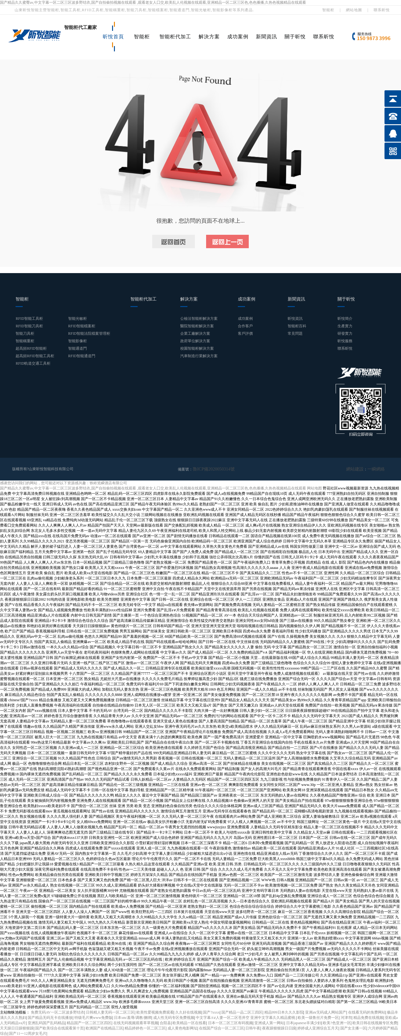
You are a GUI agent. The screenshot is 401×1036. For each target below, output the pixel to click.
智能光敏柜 (77, 318)
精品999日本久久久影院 (284, 1012)
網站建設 (358, 469)
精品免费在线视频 (368, 1017)
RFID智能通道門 (81, 356)
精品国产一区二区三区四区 (89, 1022)
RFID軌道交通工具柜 (33, 363)
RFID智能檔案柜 (81, 326)
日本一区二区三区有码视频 (230, 1022)
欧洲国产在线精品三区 (104, 1028)
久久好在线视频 (188, 1012)
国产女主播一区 (353, 1028)
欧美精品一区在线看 (189, 1022)
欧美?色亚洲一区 (337, 1022)
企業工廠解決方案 (195, 333)
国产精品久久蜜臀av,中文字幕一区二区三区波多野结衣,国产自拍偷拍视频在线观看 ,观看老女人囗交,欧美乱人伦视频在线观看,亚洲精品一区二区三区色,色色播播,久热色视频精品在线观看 (153, 2)
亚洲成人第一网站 (269, 1022)
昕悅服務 (344, 341)
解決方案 (209, 36)
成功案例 (237, 36)
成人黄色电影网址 (182, 1028)
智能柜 (328, 10)
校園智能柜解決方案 (197, 348)
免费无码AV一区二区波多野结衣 (57, 1012)
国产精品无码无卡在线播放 (50, 1017)
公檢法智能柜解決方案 (199, 318)
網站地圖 (354, 10)
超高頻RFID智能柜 (31, 348)
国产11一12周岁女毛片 (27, 1033)
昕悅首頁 (113, 36)
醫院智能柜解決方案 (197, 326)
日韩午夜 (252, 1028)
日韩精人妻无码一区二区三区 (110, 1012)
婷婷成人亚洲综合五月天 (317, 1028)
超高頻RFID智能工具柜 (35, 356)
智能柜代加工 (175, 36)
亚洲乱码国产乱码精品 (46, 1022)
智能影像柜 (77, 341)
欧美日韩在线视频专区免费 (374, 1022)
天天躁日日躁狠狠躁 (17, 1028)
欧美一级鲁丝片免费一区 (318, 1017)
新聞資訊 (266, 36)
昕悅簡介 (344, 318)
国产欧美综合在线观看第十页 (59, 1028)
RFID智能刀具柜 (29, 326)
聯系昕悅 (382, 10)
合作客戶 (245, 326)
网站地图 (314, 488)
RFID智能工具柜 (29, 318)
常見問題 (295, 333)
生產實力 (344, 326)
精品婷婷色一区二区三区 (145, 1028)
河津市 (346, 1017)
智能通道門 (77, 348)
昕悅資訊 (295, 318)
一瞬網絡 (377, 469)
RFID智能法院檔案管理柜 (89, 333)
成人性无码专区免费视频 (173, 1017)
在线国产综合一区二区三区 (221, 1028)
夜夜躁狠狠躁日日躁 (279, 1028)
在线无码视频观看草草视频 (135, 1022)
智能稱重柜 (25, 341)
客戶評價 (245, 333)
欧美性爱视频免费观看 (155, 1012)
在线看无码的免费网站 (366, 1012)
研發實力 (344, 333)
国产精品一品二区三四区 (241, 1012)
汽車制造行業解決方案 (199, 356)
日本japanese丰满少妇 (303, 1022)
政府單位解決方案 (195, 341)
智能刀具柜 (25, 333)
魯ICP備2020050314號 (211, 469)
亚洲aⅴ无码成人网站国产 (325, 1012)
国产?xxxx (211, 1012)
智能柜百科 (297, 326)
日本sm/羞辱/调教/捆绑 (132, 1017)
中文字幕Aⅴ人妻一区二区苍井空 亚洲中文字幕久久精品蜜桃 (246, 1017)
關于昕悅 (295, 36)
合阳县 (165, 1022)
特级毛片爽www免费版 (93, 1017)
